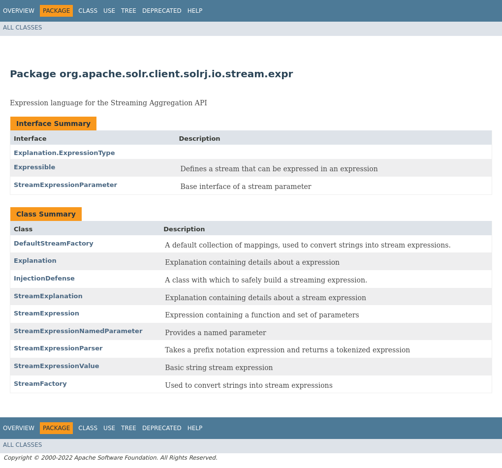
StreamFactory (40, 383)
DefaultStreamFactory (54, 243)
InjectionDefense (44, 278)
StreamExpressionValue (56, 366)
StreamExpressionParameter (65, 184)
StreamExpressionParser (58, 348)
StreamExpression (46, 313)
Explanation (35, 260)
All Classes (22, 27)
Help (195, 10)
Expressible (34, 167)
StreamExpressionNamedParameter (78, 331)
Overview (18, 10)
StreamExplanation (48, 296)
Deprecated (162, 10)
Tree (128, 10)
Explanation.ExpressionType (64, 152)
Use (109, 10)
